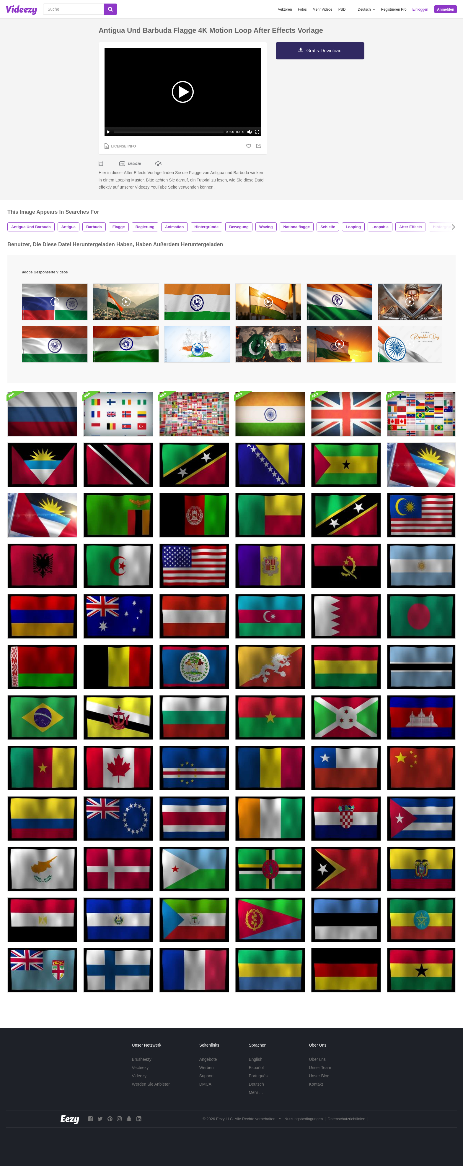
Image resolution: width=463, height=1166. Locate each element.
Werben (206, 1067)
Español (256, 1067)
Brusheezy (141, 1059)
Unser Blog (319, 1075)
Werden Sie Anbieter (151, 1084)
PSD (342, 9)
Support (206, 1075)
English (255, 1059)
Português (258, 1075)
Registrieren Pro (394, 9)
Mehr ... (256, 1092)
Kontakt (316, 1084)
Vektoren (285, 9)
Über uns (317, 1059)
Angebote (208, 1059)
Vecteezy (140, 1067)
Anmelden (445, 9)
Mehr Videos (322, 9)
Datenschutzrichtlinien (346, 1119)
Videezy (139, 1075)
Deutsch (256, 1084)
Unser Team (320, 1067)
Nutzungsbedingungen (303, 1119)
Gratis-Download (323, 50)
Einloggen (420, 9)
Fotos (302, 9)
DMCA (205, 1084)
